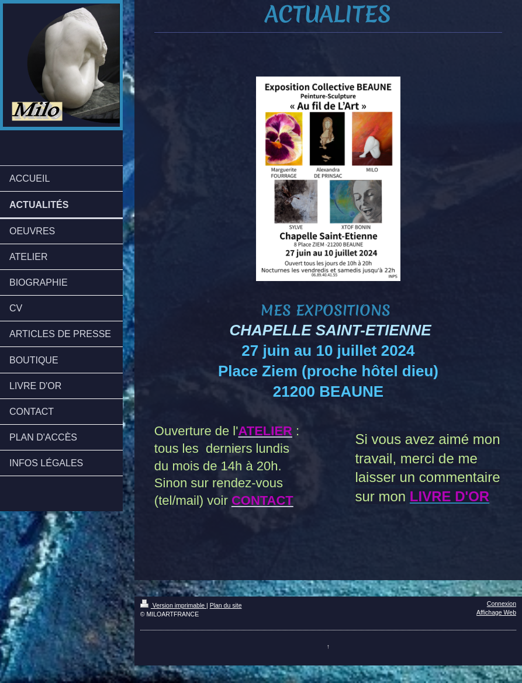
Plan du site (226, 605)
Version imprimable (173, 605)
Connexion (501, 603)
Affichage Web (496, 612)
